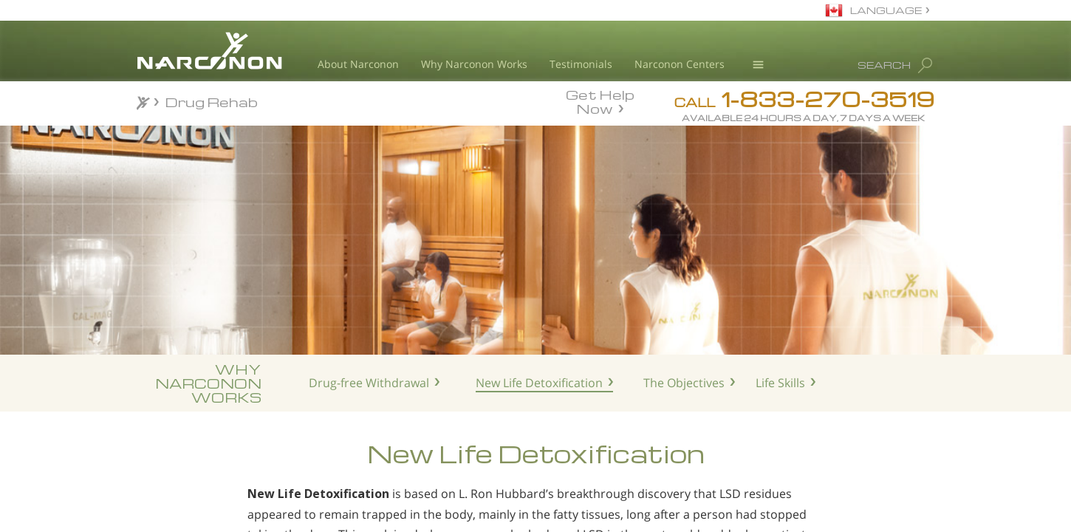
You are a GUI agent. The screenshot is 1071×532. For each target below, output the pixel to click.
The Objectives (684, 383)
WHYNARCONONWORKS (208, 383)
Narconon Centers (679, 64)
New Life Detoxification (539, 383)
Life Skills (780, 383)
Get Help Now (600, 100)
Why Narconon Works (474, 64)
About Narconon (358, 64)
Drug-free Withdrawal (369, 383)
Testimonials (581, 64)
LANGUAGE (886, 10)
